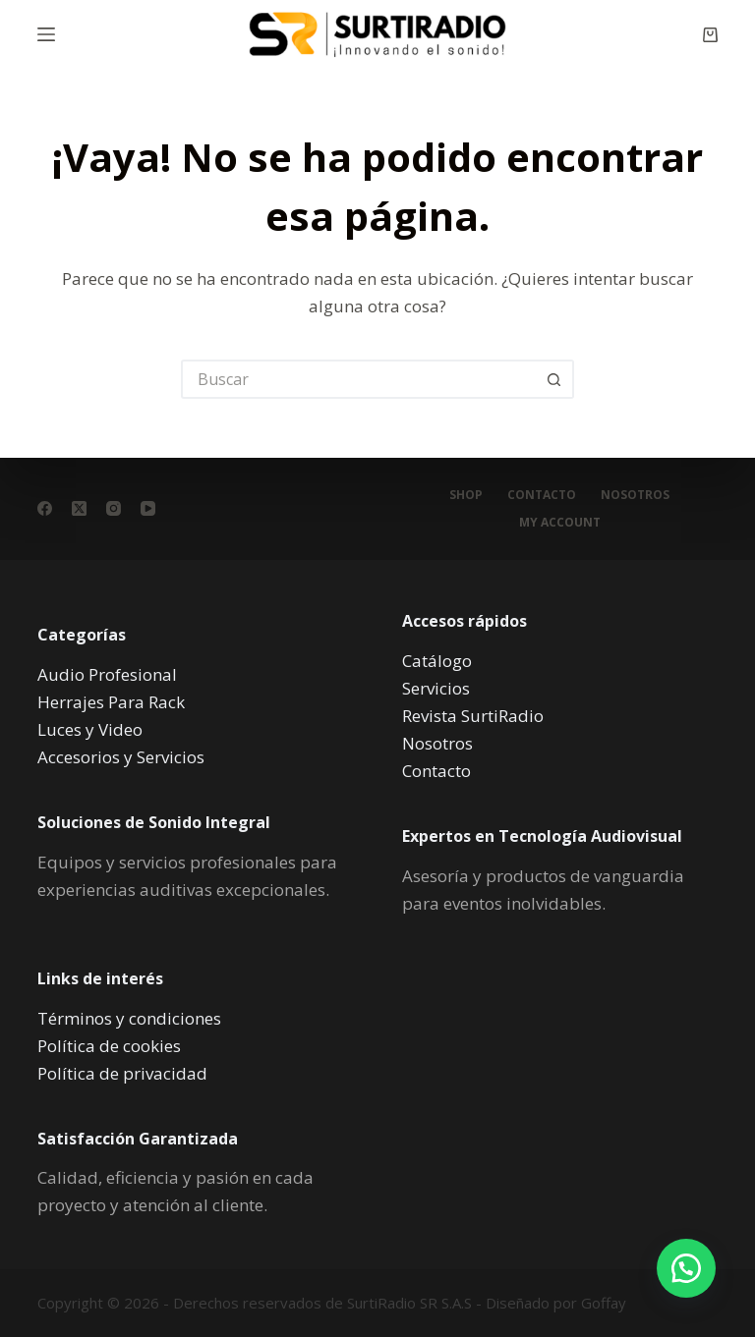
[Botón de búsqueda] (554, 379)
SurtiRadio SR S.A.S (409, 1302)
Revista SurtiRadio (473, 715)
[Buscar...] (358, 379)
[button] (686, 1268)
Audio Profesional (107, 674)
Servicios (436, 688)
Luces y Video (90, 729)
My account (560, 522)
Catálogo (437, 660)
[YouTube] (148, 508)
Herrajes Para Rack (111, 702)
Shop (466, 495)
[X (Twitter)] (79, 508)
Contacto (541, 495)
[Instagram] (113, 508)
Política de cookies (109, 1045)
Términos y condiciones (129, 1018)
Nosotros (635, 495)
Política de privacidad (122, 1073)
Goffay (601, 1302)
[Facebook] (44, 508)
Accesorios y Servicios (120, 757)
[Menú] (46, 34)
